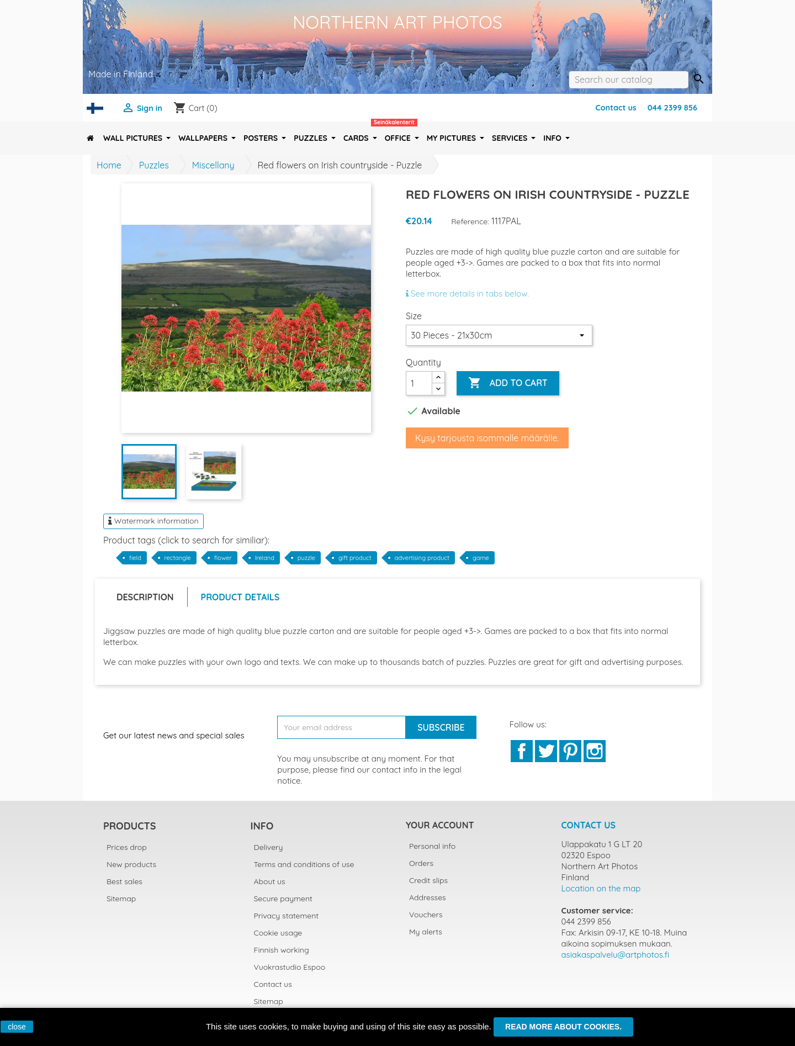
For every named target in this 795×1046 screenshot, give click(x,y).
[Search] (628, 79)
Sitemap (121, 899)
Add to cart (507, 383)
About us (269, 881)
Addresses (427, 897)
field (135, 558)
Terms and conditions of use (304, 864)
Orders (421, 863)
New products (131, 864)
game (481, 558)
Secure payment (283, 899)
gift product (355, 558)
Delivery (268, 847)
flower (223, 558)
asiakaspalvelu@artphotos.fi (615, 954)
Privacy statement (286, 916)
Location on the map (601, 888)
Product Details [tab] (240, 597)
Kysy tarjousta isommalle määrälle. (487, 437)
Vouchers (425, 915)
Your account (440, 825)
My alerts (425, 932)
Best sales (124, 881)
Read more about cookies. (563, 1026)
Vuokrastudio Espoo (290, 967)
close (17, 1026)
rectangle (178, 558)
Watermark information (153, 521)
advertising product (422, 558)
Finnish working (281, 950)
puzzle (306, 558)
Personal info (432, 846)
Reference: (470, 221)
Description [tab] (145, 597)
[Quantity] (419, 383)
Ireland (264, 558)
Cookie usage (278, 933)
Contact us (615, 108)
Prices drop (127, 847)
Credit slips (428, 880)
